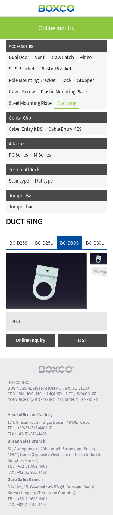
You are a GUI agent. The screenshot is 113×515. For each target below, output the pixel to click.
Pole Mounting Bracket (32, 80)
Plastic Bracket (55, 68)
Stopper (85, 80)
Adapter (17, 143)
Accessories (21, 46)
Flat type (44, 180)
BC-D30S (69, 242)
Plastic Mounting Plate (64, 91)
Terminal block (24, 169)
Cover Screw (22, 91)
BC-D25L (44, 242)
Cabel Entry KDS (25, 129)
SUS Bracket (22, 68)
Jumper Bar (21, 195)
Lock (66, 80)
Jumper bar (21, 206)
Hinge (86, 57)
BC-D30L (95, 242)
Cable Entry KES (65, 129)
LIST (82, 340)
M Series (42, 154)
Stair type (19, 180)
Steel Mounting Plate (30, 103)
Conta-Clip (20, 117)
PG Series (18, 154)
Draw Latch (62, 57)
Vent (40, 57)
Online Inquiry (30, 340)
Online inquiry (56, 28)
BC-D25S (18, 242)
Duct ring (66, 103)
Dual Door (19, 57)
